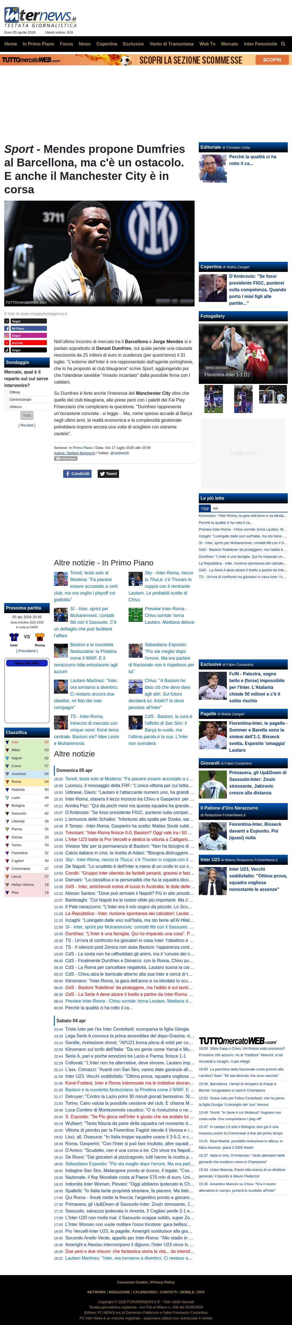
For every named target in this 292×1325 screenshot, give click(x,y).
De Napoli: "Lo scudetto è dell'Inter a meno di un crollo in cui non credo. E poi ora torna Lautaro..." (162, 866)
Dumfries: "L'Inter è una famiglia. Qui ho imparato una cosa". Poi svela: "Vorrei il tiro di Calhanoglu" (163, 933)
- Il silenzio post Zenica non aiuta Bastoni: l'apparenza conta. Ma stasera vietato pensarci (157, 947)
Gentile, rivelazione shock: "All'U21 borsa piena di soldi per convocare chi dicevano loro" (153, 1042)
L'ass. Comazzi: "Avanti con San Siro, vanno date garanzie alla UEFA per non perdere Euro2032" (162, 1069)
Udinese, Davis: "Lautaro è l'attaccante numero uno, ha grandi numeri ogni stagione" (149, 792)
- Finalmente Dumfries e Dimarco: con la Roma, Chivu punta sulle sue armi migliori (152, 960)
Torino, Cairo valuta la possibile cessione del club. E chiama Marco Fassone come (155, 1103)
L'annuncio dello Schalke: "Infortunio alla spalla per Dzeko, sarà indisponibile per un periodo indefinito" (167, 819)
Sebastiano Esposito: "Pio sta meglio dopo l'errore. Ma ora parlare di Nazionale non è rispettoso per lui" (161, 658)
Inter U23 (210, 859)
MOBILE (187, 1292)
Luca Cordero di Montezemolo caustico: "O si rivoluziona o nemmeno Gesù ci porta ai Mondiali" (160, 1110)
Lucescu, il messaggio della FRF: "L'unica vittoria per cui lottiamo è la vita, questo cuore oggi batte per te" (170, 785)
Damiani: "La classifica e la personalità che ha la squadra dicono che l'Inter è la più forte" (153, 879)
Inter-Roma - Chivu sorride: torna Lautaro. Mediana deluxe (169, 615)
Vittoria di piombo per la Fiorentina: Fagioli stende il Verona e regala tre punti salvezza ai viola (158, 1130)
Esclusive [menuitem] (133, 44)
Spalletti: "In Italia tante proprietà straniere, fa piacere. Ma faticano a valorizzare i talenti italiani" (160, 1190)
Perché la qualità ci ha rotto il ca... (99, 1007)
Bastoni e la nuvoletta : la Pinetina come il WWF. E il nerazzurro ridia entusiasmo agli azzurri (86, 658)
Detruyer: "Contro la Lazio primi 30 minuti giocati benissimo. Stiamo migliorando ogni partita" (157, 1096)
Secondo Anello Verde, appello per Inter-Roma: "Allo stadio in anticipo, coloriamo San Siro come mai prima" (172, 1237)
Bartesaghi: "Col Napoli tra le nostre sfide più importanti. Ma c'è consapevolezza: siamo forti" (157, 900)
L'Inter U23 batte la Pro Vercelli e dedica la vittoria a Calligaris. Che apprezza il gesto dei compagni (164, 839)
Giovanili (210, 763)
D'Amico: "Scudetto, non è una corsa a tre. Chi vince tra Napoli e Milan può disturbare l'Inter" (157, 1150)
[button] (26, 415)
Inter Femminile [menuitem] (260, 44)
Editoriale (210, 147)
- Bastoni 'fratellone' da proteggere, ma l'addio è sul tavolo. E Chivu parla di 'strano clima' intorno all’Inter (174, 987)
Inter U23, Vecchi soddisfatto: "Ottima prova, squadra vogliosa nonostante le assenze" (151, 1076)
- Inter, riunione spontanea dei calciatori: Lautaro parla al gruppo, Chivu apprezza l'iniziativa (171, 913)
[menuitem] (283, 44)
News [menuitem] (85, 44)
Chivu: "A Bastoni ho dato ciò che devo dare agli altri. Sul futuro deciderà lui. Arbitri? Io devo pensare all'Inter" (159, 694)
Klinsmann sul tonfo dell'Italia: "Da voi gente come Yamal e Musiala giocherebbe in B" (150, 1049)
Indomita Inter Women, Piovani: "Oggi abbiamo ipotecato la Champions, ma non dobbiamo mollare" (164, 1184)
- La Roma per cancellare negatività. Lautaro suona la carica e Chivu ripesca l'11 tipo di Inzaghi (165, 967)
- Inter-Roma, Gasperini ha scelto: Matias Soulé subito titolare (135, 826)
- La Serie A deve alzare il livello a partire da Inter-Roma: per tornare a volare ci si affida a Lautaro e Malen (176, 994)
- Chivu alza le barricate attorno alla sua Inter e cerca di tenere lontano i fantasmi (150, 974)
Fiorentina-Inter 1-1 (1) (226, 374)
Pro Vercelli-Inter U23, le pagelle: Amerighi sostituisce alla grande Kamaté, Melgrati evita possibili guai (166, 1231)
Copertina (211, 266)
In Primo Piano (80, 448)
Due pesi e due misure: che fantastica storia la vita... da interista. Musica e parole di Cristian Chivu (163, 1251)
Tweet (108, 473)
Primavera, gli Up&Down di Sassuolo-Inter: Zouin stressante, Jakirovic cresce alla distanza (155, 1204)
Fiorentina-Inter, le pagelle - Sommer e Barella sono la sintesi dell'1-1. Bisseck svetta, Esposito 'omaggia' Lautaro (258, 737)
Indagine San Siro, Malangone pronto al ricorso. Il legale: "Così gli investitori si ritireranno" (154, 1170)
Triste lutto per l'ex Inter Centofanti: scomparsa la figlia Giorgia (127, 1029)
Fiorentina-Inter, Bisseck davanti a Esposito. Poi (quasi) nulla (255, 831)
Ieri (215, 508)
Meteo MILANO (27, 663)
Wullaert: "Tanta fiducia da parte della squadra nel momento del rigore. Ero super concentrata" (159, 1123)
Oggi (205, 508)
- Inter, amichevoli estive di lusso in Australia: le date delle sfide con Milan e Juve (150, 886)
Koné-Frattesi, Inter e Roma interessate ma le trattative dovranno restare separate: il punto (155, 1083)
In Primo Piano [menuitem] (38, 44)
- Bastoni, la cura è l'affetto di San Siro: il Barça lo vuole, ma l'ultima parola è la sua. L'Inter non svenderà (160, 730)
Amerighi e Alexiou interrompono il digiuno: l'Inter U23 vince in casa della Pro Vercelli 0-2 (153, 1244)
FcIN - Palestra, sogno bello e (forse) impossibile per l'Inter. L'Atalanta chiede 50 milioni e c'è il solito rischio (256, 687)
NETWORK (96, 1292)
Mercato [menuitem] (229, 44)
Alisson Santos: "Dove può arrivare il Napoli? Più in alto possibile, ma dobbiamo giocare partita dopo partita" (172, 893)
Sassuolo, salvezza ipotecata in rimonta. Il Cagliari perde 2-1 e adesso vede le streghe (151, 1211)
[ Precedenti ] (26, 651)
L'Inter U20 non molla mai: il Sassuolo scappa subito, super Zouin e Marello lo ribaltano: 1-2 (156, 1217)
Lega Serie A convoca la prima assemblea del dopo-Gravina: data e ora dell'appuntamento (155, 1035)
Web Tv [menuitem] (207, 44)
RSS (201, 1292)
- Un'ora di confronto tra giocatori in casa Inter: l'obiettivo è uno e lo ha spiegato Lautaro (156, 940)
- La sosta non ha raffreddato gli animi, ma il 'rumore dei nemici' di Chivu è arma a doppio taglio (164, 954)
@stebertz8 (119, 453)
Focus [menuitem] (66, 44)
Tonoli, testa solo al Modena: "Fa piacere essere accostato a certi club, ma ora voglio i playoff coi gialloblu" (86, 586)
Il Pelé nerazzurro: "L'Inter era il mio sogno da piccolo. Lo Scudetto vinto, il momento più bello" (159, 906)
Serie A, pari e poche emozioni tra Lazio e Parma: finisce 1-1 (125, 1056)
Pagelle (208, 713)
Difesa (15, 392)
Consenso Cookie (132, 1282)
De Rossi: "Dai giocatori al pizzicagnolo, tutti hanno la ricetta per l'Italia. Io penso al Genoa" (155, 1157)
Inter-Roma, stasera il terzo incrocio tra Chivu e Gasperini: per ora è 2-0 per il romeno (150, 799)
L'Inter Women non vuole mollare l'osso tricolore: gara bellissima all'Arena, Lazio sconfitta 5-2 (158, 1224)
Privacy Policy (162, 1282)
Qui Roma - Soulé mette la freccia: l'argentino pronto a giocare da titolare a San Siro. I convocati (161, 1197)
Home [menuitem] (10, 44)
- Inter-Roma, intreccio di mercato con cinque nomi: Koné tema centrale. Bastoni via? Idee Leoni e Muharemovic (86, 730)
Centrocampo (20, 399)
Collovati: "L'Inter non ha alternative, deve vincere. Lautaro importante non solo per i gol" (153, 1062)
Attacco (16, 407)
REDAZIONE (119, 1292)
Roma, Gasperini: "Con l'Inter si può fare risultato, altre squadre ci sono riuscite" (144, 1143)
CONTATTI (168, 1292)
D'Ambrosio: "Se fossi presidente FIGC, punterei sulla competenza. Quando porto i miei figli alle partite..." (170, 812)
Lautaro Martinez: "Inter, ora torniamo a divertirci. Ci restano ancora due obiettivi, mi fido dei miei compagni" (86, 694)
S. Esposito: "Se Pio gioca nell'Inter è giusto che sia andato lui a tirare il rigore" (143, 1116)
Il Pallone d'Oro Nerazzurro (229, 808)
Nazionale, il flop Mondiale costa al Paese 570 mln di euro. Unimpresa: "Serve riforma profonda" (161, 1177)
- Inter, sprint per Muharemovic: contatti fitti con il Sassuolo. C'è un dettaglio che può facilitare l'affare (85, 622)
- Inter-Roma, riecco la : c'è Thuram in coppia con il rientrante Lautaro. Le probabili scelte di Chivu (161, 586)
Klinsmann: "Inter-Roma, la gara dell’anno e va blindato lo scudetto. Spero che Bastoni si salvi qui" (163, 980)
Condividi (77, 473)
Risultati (26, 425)
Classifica (16, 732)
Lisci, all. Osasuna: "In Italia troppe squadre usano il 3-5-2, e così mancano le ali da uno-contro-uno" (165, 1136)
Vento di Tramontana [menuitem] (172, 44)
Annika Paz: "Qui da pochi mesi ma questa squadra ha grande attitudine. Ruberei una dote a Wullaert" (166, 805)
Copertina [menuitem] (106, 44)
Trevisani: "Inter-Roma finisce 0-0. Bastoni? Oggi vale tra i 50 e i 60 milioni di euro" (147, 832)
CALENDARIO (145, 1292)
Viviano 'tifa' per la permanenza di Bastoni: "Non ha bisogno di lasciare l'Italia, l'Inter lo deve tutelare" (165, 846)
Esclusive (210, 664)
